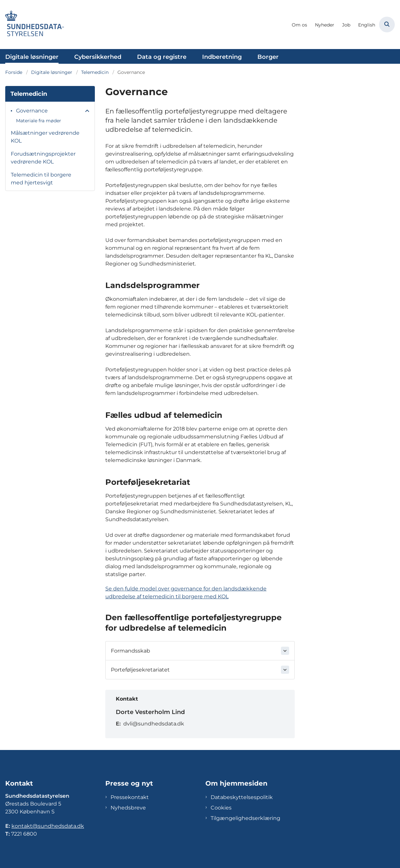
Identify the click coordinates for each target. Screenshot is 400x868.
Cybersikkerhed (97, 56)
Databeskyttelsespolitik (242, 797)
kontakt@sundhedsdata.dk (47, 826)
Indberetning (222, 56)
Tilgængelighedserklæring (245, 818)
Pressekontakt (130, 797)
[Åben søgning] (387, 24)
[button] (85, 111)
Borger (268, 56)
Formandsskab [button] (130, 651)
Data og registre (161, 56)
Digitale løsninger (32, 56)
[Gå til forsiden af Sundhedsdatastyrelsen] (32, 24)
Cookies (221, 808)
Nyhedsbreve (128, 808)
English (366, 25)
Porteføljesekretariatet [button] (140, 670)
